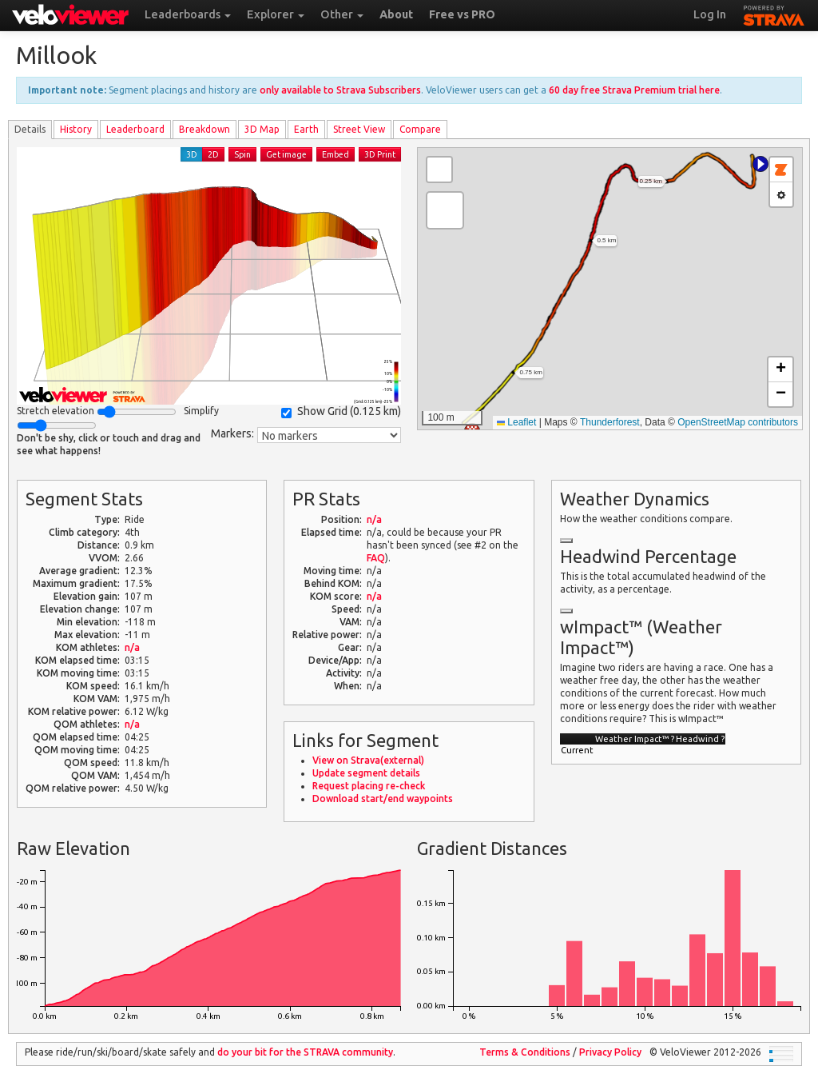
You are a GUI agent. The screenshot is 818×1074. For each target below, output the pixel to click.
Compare (420, 129)
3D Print (379, 154)
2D (213, 154)
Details (30, 129)
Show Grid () (341, 411)
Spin (242, 154)
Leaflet (516, 422)
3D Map (262, 129)
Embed (335, 154)
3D (191, 154)
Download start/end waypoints (382, 798)
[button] (760, 164)
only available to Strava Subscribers (340, 90)
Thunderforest (610, 422)
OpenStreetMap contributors (737, 422)
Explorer (275, 14)
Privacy (610, 1052)
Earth (306, 129)
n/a (132, 647)
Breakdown (204, 129)
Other (341, 14)
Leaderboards (188, 14)
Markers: (232, 433)
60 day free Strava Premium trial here (634, 90)
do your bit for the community (305, 1052)
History (76, 129)
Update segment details (366, 773)
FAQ (376, 558)
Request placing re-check (368, 786)
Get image (286, 154)
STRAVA (774, 13)
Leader (135, 129)
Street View (359, 129)
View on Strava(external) (368, 760)
